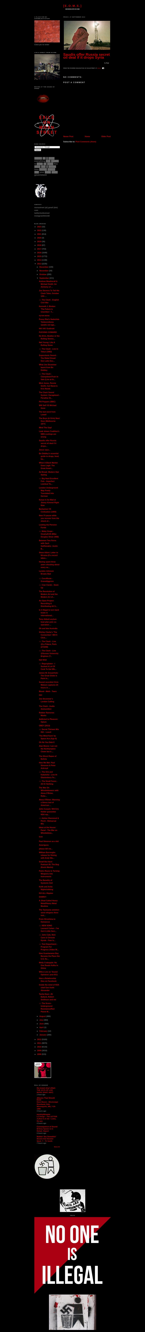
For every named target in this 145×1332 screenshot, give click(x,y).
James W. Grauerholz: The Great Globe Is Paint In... (48, 675)
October (43, 274)
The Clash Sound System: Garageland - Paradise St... (49, 395)
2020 (39, 238)
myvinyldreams (43, 1114)
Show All (57, 1147)
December (44, 267)
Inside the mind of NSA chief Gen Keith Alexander (49, 987)
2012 (39, 1039)
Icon (41, 837)
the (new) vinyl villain (46, 1088)
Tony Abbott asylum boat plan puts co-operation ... (48, 622)
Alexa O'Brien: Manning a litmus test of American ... (49, 802)
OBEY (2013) (44, 726)
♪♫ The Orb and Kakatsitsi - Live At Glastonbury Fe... (48, 774)
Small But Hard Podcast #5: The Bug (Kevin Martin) (49, 864)
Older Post (106, 136)
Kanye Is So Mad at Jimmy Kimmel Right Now (49, 502)
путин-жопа (44, 316)
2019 (39, 242)
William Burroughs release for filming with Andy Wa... (48, 855)
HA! (40, 695)
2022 (39, 230)
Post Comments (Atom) (86, 142)
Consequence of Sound (47, 1127)
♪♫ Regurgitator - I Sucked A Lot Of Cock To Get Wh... (47, 666)
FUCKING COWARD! (48, 332)
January (43, 1035)
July (41, 1020)
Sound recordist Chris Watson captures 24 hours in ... (48, 685)
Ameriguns (44, 845)
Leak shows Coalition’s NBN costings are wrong (49, 434)
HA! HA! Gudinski (46, 329)
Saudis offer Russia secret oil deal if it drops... (47, 443)
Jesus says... (44, 450)
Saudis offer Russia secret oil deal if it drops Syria (86, 56)
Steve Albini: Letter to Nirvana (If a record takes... (48, 555)
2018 (39, 245)
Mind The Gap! (45, 428)
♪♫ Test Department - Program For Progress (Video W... (48, 947)
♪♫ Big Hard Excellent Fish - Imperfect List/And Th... (48, 481)
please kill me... (45, 849)
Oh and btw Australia (48, 628)
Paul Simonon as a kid (49, 841)
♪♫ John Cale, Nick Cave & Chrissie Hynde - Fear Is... (47, 937)
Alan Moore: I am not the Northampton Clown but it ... (48, 749)
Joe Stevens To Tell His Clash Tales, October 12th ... (49, 293)
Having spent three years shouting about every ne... (49, 564)
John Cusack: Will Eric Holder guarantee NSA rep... (49, 811)
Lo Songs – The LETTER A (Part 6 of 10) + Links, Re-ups (47, 1119)
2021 (39, 234)
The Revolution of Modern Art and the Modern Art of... (48, 594)
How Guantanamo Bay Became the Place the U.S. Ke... (49, 956)
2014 (39, 260)
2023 (39, 227)
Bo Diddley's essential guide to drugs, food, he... (49, 456)
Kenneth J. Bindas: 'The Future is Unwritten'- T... (47, 309)
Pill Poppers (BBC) (47, 402)
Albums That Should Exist (46, 1099)
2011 (39, 1043)
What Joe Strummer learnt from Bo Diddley (47, 367)
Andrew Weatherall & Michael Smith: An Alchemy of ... (48, 284)
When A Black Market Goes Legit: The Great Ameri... (48, 465)
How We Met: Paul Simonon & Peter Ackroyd (47, 765)
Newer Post (68, 136)
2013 (39, 264)
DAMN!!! (42, 897)
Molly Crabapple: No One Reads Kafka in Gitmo (48, 965)
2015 (39, 256)
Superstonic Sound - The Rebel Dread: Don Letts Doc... (48, 358)
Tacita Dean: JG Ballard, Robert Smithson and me (47, 997)
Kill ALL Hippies (46, 893)
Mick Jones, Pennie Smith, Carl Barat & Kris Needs (48, 386)
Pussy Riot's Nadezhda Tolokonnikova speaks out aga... (49, 322)
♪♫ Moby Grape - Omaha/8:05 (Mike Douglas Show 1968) (49, 534)
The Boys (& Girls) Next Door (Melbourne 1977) (49, 421)
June (41, 1024)
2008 (39, 1054)
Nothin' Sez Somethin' (46, 1137)
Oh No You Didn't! (47, 742)
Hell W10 (43, 660)
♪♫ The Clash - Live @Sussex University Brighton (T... (48, 653)
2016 (39, 253)
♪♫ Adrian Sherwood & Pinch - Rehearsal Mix (49, 821)
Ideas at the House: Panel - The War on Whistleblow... (48, 830)
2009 (39, 1051)
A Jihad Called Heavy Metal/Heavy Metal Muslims (48, 903)
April (41, 1027)
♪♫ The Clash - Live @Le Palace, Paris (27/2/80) (47, 644)
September (44, 278)
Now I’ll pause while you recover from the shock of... (49, 518)
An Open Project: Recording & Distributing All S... (48, 603)
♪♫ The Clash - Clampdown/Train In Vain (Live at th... (48, 376)
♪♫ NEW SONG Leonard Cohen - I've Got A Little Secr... (49, 928)
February (43, 1031)
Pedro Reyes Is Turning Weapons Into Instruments (49, 874)
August (42, 1016)
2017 (39, 249)
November (44, 271)
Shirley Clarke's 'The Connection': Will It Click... (48, 635)
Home (87, 136)
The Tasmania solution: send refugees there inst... (49, 912)
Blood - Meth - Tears (48, 691)
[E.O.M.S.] (72, 5)
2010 (39, 1047)
